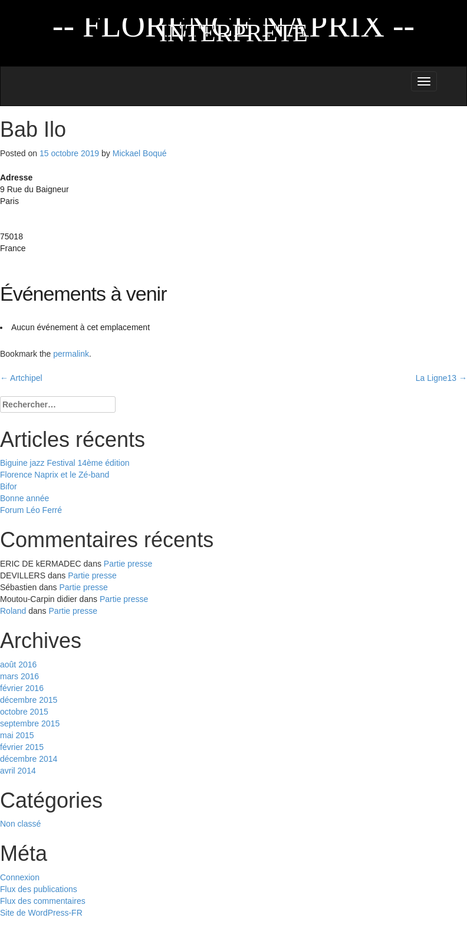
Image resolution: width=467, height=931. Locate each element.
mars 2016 (19, 676)
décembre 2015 (28, 700)
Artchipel (21, 378)
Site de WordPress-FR (41, 912)
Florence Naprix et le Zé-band (54, 474)
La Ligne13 (441, 378)
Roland (13, 611)
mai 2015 (17, 735)
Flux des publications (38, 889)
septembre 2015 (30, 723)
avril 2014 (18, 770)
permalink (71, 353)
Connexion (20, 877)
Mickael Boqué (140, 153)
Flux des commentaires (42, 901)
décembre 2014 (28, 759)
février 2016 (22, 688)
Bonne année (24, 498)
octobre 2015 (24, 711)
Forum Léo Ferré (31, 510)
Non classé (20, 823)
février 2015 (22, 747)
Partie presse (128, 563)
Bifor (8, 486)
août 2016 (18, 664)
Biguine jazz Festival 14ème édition (64, 463)
